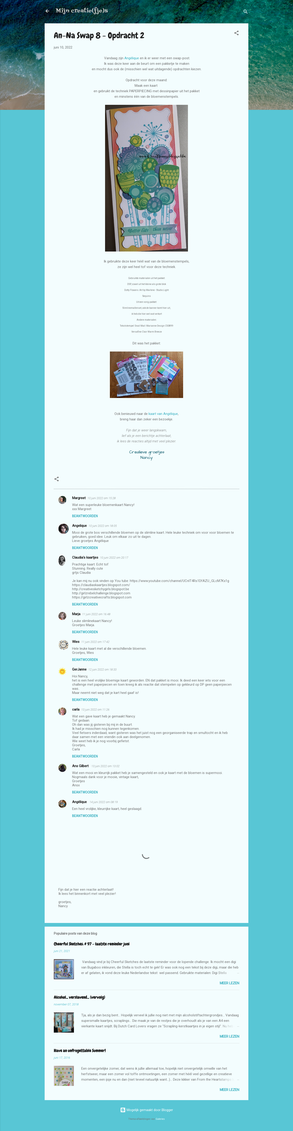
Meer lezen (229, 983)
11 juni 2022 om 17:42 (95, 642)
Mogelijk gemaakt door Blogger (146, 1110)
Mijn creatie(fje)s (82, 11)
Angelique (79, 526)
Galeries (160, 1118)
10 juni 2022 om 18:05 (103, 526)
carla (75, 709)
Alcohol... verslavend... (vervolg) (79, 997)
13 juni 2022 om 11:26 (95, 709)
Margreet (79, 498)
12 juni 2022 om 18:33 (102, 669)
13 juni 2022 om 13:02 (105, 766)
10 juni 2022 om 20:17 (114, 557)
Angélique (131, 58)
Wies (75, 642)
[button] (236, 33)
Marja (76, 614)
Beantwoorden (85, 516)
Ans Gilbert (81, 766)
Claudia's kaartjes (85, 557)
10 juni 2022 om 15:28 (101, 498)
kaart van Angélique (163, 414)
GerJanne (79, 669)
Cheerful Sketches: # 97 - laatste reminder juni (91, 944)
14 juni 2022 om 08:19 (104, 802)
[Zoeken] (245, 12)
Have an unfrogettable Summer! (80, 1050)
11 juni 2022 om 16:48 (96, 614)
